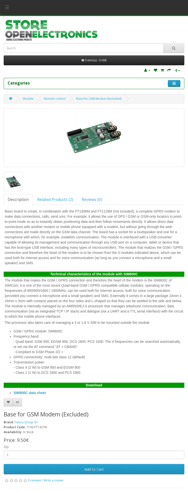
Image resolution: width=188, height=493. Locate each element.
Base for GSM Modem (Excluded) (98, 99)
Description (18, 199)
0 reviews (34, 480)
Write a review (53, 480)
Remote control (55, 99)
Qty (6, 447)
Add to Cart (94, 469)
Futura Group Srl (26, 422)
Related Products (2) (55, 199)
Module (28, 99)
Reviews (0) (92, 199)
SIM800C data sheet (30, 393)
